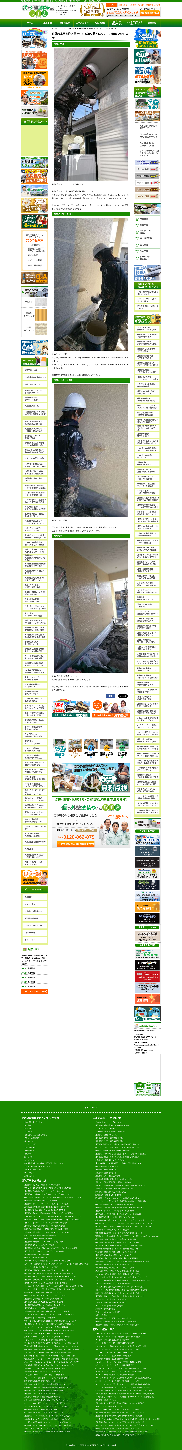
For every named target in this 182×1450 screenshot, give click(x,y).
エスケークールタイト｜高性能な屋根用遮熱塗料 (113, 1356)
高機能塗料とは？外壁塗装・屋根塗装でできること (35, 558)
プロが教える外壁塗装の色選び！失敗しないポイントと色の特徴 (48, 1188)
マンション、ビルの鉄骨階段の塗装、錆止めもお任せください (118, 1274)
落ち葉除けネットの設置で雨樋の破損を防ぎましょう (114, 1264)
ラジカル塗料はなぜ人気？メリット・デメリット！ (147, 804)
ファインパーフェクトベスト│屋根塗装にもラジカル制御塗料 (117, 1337)
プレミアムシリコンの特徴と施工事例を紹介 (146, 790)
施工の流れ (99, 23)
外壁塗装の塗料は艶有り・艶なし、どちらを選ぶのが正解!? (117, 1409)
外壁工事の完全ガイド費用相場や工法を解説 (33, 423)
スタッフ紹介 (30, 904)
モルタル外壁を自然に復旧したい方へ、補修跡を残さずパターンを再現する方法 (53, 1286)
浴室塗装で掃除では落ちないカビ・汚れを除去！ (113, 1283)
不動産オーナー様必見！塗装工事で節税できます (146, 513)
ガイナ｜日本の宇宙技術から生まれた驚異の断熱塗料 (114, 1375)
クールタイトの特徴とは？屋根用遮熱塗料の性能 (147, 797)
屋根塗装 (35, 136)
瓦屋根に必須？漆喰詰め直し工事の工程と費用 (112, 1230)
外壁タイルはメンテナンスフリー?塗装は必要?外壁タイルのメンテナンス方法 (124, 1223)
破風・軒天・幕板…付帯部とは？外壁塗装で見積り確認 (115, 1239)
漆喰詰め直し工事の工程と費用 (145, 605)
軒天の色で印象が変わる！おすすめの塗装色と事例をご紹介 (117, 1249)
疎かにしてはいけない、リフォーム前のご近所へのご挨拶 (45, 1223)
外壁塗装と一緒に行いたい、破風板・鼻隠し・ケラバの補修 (117, 1242)
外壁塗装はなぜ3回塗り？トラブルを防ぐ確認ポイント (44, 1299)
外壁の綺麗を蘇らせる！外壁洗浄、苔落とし (146, 634)
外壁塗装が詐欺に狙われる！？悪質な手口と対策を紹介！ (45, 1305)
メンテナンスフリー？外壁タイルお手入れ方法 (146, 591)
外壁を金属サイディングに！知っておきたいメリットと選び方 (118, 1214)
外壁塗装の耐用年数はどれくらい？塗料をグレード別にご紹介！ (48, 1270)
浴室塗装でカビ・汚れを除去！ (32, 742)
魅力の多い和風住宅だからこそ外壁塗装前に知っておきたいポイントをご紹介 (123, 1226)
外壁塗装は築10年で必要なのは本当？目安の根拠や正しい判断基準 (48, 1213)
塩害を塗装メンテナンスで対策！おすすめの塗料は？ (43, 1371)
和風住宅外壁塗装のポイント (145, 598)
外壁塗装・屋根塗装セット (35, 143)
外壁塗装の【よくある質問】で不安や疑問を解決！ (43, 1185)
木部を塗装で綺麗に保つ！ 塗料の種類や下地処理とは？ (44, 1375)
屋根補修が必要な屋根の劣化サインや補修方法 (34, 650)
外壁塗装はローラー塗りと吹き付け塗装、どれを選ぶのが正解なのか (49, 1324)
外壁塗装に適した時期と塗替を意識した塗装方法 (34, 472)
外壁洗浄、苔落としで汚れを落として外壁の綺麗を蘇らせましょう (119, 1296)
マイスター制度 (30, 1144)
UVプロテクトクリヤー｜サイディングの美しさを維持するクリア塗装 (120, 1368)
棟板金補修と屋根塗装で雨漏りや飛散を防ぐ (34, 764)
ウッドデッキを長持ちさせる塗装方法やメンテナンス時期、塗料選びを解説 (123, 1280)
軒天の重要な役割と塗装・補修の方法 (32, 600)
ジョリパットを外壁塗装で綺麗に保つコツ (147, 612)
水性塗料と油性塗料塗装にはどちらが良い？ (146, 584)
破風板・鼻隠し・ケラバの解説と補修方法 (35, 593)
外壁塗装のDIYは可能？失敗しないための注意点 (146, 549)
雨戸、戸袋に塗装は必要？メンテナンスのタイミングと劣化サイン (119, 1293)
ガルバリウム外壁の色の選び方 (145, 456)
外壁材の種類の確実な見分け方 (143, 435)
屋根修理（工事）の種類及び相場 (32, 437)
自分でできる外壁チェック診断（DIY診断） (40, 1245)
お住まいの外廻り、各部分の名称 (36, 1254)
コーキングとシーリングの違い (35, 827)
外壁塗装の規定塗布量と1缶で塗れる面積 (146, 627)
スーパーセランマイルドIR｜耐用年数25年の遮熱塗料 (115, 1343)
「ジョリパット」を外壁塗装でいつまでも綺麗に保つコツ (45, 1340)
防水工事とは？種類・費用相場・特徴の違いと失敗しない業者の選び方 (50, 1356)
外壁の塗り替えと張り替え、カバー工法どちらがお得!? (44, 1251)
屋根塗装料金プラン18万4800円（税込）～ (111, 1141)
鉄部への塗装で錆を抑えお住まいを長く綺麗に (34, 714)
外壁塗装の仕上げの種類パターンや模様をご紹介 (146, 783)
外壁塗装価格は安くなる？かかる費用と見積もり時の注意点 (117, 1157)
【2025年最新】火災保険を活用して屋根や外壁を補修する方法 (118, 1163)
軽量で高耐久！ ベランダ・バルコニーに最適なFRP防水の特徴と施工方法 (51, 1359)
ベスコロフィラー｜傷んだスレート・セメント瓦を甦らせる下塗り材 (120, 1346)
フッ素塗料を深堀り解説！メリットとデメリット (147, 769)
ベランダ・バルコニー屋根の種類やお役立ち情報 (35, 771)
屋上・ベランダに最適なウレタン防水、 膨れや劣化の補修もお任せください (52, 1362)
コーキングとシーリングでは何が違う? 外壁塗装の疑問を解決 (47, 1327)
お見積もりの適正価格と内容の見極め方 (146, 385)
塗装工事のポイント (32, 384)
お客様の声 (65, 23)
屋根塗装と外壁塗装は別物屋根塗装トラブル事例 (35, 565)
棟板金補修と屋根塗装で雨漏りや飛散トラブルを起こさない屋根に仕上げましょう (54, 1349)
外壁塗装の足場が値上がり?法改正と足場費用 (148, 527)
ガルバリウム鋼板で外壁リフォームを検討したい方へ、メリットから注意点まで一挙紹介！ (57, 1264)
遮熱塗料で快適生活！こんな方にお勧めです (111, 1359)
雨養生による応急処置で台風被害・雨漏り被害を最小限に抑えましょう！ (51, 1387)
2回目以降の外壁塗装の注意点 (144, 463)
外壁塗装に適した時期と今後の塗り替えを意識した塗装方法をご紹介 (49, 1273)
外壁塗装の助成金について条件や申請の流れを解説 (114, 1204)
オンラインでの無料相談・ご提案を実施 (146, 328)
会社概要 (152, 23)
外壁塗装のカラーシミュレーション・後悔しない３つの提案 (46, 1204)
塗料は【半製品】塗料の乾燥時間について (34, 820)
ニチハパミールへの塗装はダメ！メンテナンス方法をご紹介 (46, 1378)
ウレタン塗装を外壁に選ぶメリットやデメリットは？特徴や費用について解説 (123, 1390)
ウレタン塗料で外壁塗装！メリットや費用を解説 (35, 494)
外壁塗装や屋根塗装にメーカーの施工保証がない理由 (147, 506)
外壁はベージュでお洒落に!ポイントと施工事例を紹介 (148, 755)
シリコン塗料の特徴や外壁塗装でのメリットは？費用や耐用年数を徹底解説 (123, 1384)
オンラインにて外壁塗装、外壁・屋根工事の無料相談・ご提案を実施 (120, 1201)
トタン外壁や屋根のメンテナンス (32, 685)
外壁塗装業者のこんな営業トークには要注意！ (147, 541)
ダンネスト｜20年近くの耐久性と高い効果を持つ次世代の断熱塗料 (119, 1371)
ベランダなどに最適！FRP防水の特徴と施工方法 (35, 785)
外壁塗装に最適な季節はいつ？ (34, 479)
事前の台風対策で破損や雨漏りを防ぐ (145, 684)
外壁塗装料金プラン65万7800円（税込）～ (111, 1138)
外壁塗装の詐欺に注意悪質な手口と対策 (146, 392)
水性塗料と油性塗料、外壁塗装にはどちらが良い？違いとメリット (119, 1413)
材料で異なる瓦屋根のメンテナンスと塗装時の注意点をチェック (119, 1233)
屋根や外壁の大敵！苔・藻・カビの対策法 (146, 641)
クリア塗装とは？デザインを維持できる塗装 (35, 508)
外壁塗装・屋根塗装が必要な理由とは (38, 1238)
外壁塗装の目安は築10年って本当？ (32, 398)
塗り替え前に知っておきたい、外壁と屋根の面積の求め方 (45, 1333)
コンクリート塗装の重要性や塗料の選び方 (33, 756)
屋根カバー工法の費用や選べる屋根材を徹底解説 (34, 451)
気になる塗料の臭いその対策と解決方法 (145, 414)
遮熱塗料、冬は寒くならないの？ (107, 1400)
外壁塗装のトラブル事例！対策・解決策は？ (147, 705)
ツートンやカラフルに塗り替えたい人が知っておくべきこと (149, 153)
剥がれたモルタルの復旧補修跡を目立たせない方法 (35, 536)
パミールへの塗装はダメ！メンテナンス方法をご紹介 (147, 662)
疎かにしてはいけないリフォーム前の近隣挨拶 (146, 407)
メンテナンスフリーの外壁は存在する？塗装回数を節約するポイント (49, 1261)
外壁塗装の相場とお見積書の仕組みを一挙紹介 (112, 1150)
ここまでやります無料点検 (134, 22)
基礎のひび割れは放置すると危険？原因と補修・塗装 (43, 1390)
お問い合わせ (30, 933)
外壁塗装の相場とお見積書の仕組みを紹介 (146, 371)
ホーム (30, 23)
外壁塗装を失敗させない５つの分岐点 (146, 350)
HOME (55, 28)
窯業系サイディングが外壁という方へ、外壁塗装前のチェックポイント (121, 1432)
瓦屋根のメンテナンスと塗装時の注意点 (34, 700)
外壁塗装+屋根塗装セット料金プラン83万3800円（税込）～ (117, 1144)
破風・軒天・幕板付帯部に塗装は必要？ (33, 586)
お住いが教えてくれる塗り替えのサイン (33, 391)
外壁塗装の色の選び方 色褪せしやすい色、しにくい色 (44, 1191)
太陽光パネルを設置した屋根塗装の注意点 (146, 648)
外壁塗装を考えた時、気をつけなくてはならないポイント (45, 1295)
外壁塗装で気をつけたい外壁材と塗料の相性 (34, 856)
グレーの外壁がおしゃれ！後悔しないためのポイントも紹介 (46, 1406)
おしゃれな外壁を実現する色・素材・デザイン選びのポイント (47, 1400)
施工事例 (47, 23)
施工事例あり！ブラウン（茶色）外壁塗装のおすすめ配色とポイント (49, 1419)
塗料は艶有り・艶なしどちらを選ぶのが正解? (146, 577)
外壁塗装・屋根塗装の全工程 (106, 1135)
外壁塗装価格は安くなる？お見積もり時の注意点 (35, 430)
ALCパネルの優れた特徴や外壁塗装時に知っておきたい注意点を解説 (49, 1330)
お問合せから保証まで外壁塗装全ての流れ (110, 1131)
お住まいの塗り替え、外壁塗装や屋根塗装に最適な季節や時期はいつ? (50, 1276)
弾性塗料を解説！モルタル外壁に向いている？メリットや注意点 (48, 1425)
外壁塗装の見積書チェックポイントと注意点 (147, 378)
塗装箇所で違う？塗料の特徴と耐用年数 (146, 470)
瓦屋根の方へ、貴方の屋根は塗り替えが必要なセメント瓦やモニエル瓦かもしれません (127, 1236)
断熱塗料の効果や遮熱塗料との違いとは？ (146, 669)
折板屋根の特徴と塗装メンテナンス (32, 692)
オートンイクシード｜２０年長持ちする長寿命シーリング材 (117, 1381)
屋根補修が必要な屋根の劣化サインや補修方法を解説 (114, 1268)
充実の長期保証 (30, 1147)
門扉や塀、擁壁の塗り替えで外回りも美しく (111, 1192)
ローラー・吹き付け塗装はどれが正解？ (145, 620)
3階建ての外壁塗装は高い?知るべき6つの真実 (148, 421)
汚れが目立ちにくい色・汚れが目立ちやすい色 (149, 135)
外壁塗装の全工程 (32, 406)
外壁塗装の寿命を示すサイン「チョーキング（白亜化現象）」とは (48, 1280)
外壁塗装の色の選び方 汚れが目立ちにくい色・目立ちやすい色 (47, 1194)
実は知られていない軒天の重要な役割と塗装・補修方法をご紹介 (119, 1245)
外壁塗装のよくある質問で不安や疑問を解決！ (147, 335)
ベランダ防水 (35, 151)
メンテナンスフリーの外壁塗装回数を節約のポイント (147, 442)
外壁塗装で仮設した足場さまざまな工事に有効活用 (147, 520)
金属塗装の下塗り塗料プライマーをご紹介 (146, 485)
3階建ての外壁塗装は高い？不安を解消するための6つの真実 (46, 1229)
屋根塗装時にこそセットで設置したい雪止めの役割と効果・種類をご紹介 (122, 1261)
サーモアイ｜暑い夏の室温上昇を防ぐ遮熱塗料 (112, 1340)
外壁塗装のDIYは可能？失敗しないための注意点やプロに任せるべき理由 (50, 1248)
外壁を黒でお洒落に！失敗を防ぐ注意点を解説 (146, 740)
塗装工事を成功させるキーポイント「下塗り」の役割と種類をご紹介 (120, 1422)
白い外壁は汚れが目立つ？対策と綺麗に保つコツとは (147, 747)
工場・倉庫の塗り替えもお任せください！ (147, 293)
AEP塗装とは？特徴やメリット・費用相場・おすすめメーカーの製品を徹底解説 (124, 1397)
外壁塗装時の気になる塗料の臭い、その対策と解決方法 (44, 1226)
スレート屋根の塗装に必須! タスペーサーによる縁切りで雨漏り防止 (49, 1314)
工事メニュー (82, 23)
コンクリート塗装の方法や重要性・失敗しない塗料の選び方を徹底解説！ (122, 1290)
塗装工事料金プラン (117, 22)
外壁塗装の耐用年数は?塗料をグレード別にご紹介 (35, 465)
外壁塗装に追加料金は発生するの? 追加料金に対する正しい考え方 (119, 1208)
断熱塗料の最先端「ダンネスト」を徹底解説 (147, 676)
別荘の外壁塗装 (101, 1315)
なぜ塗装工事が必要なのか (35, 377)
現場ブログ (28, 1128)
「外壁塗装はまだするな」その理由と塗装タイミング (35, 413)
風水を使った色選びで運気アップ (148, 127)
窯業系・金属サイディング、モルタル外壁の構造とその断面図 (47, 1337)
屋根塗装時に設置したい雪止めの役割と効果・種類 (35, 636)
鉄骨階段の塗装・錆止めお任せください (34, 721)
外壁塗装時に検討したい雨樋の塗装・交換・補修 (34, 629)
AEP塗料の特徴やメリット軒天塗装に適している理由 (147, 811)
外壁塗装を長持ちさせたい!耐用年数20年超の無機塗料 (148, 499)
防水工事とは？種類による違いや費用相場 (35, 778)
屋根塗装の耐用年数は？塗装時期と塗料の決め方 (146, 712)
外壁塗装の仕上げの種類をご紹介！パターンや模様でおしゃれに (48, 1432)
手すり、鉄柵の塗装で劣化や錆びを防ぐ (33, 728)
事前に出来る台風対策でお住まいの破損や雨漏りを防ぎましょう (48, 1384)
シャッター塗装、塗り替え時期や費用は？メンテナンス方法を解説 (119, 1287)
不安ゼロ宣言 (29, 1150)
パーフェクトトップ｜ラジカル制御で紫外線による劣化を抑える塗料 (120, 1333)
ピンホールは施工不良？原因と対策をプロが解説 (34, 543)
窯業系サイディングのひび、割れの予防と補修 (146, 563)
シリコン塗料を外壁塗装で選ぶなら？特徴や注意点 (35, 501)
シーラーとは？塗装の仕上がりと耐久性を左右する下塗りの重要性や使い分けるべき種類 (127, 1419)
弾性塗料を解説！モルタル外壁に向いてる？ (147, 776)
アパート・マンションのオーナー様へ (146, 300)
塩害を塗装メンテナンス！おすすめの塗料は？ (35, 813)
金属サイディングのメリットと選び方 (32, 678)
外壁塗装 (35, 129)
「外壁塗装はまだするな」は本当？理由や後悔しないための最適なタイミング (52, 1216)
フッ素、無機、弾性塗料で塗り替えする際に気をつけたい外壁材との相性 (51, 1343)
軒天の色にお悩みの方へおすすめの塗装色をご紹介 (35, 607)
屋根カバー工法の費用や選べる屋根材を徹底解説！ (114, 1182)
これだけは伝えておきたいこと (35, 1135)
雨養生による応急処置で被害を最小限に (146, 691)
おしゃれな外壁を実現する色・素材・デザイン (147, 719)
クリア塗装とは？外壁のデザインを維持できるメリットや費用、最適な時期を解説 (125, 1394)
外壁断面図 (29, 849)
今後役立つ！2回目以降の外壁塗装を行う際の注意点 (114, 1189)
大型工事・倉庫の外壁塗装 (105, 1309)
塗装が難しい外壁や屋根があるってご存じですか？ (147, 556)
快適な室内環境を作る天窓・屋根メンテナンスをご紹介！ (116, 1252)
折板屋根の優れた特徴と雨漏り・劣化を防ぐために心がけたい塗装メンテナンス (124, 1220)
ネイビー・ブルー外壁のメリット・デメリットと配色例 (44, 1403)
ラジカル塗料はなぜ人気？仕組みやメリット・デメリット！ (46, 1428)
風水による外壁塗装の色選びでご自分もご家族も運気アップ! (46, 1207)
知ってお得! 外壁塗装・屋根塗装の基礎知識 (40, 1235)
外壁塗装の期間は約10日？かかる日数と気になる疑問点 (44, 1210)
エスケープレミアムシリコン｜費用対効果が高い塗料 (114, 1352)
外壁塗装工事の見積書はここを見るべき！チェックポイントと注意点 (120, 1154)
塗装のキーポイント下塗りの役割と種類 (145, 478)
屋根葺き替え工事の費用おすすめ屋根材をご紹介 (34, 444)
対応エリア (28, 1157)
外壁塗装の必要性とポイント (106, 1170)
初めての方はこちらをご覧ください (108, 1122)
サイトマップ (30, 940)
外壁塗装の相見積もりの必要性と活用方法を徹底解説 (43, 1302)
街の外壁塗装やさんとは (33, 1122)
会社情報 (27, 1154)
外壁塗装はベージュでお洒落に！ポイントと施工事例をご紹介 (47, 1416)
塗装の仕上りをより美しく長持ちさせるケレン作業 (35, 550)
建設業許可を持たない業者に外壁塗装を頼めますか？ (43, 1163)
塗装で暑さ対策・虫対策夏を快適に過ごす (34, 515)
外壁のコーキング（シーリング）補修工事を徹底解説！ (115, 1211)
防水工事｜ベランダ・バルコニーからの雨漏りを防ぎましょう (118, 1198)
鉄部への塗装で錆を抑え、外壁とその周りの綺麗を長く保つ (117, 1271)
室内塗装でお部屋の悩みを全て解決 (108, 1195)
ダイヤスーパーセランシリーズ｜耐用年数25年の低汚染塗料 (117, 1349)
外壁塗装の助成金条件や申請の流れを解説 (146, 343)
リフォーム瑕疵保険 (31, 1138)
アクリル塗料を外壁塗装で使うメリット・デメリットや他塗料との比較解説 (123, 1387)
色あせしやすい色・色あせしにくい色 (147, 144)
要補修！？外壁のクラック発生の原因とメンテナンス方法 (45, 1283)
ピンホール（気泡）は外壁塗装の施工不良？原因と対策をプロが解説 (49, 1289)
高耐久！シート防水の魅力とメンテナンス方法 (34, 799)
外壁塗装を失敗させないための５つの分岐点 (40, 1201)
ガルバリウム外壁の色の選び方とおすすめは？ (41, 1267)
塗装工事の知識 (31, 370)
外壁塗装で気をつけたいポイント (34, 572)
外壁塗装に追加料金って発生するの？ (145, 357)
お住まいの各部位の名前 (34, 458)
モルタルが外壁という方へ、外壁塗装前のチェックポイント (117, 1428)
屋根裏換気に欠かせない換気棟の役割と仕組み (34, 806)
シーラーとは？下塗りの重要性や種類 (146, 492)
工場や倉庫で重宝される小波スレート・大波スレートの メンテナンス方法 (51, 1346)
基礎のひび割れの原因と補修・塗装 (144, 698)
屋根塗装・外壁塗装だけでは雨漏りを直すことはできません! (46, 1232)
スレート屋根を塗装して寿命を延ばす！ (110, 1306)
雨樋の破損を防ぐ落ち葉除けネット (32, 643)
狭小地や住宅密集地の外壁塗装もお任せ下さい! (34, 671)
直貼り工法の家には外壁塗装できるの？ (145, 570)
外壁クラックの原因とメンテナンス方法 (33, 529)
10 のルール (28, 1141)
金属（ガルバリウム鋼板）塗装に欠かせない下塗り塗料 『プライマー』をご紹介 (124, 1425)
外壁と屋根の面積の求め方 (35, 842)
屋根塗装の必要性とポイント (106, 1173)
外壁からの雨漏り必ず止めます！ (107, 1166)
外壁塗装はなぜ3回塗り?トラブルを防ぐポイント (34, 579)
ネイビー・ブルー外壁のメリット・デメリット (146, 726)
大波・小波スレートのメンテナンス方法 (33, 863)
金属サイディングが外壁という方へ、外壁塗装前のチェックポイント (120, 1435)
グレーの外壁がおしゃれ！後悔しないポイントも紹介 (147, 733)
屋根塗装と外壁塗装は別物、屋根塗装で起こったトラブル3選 (46, 1311)
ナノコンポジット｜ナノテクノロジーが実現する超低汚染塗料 (118, 1362)
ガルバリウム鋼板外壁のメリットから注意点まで (146, 449)
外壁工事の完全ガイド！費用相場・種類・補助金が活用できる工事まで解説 (52, 1220)
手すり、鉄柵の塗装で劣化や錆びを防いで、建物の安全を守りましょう (121, 1277)
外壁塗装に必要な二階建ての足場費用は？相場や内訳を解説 (117, 1325)
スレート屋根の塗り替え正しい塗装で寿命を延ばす (35, 657)
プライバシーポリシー (33, 925)
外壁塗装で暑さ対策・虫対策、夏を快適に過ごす (113, 1318)
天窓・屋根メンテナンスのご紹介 (33, 614)
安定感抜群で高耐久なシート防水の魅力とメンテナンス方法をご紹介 (49, 1365)
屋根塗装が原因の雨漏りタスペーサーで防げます (34, 664)
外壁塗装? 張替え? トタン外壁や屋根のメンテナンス (114, 1217)
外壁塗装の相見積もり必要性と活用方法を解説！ (147, 364)
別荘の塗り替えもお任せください (147, 307)
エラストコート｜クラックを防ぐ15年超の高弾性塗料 (115, 1365)
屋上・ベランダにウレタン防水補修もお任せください (35, 792)
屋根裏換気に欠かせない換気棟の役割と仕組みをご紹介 (44, 1368)
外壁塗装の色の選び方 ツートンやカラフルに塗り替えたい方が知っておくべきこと (54, 1197)
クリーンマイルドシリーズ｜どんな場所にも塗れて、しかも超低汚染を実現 (123, 1378)
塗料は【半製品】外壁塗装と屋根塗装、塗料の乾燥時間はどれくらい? (50, 1321)
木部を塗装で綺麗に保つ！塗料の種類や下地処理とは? (148, 655)
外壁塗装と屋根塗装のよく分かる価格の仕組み (112, 1125)
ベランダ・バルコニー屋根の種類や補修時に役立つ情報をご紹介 (48, 1352)
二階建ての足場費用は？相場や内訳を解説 (146, 534)
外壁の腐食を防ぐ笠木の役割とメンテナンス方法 (35, 621)
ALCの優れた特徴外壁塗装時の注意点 (32, 835)
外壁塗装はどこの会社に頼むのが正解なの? (40, 1318)
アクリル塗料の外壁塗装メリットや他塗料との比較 (35, 486)
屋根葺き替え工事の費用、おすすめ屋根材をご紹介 (114, 1179)
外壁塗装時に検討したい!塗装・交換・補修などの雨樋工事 (116, 1258)
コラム (62, 28)
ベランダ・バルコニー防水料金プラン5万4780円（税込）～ (117, 1147)
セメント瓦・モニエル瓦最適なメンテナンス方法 (34, 707)
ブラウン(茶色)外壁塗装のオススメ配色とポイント (147, 762)
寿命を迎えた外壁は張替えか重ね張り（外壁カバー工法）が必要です (120, 1185)
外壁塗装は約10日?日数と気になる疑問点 (146, 399)
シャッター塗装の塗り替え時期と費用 (32, 749)
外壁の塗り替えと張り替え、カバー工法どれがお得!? (146, 428)
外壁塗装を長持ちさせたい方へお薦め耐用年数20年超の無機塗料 (119, 1416)
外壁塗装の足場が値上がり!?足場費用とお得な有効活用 (115, 1322)
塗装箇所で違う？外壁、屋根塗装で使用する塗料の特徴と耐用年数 (119, 1403)
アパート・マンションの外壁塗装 (107, 1312)
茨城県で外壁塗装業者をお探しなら (37, 1166)
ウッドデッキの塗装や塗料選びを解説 (33, 735)
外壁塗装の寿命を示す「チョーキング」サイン (34, 522)
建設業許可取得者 (32, 918)
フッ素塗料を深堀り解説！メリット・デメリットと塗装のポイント (48, 1422)
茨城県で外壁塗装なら (33, 911)
